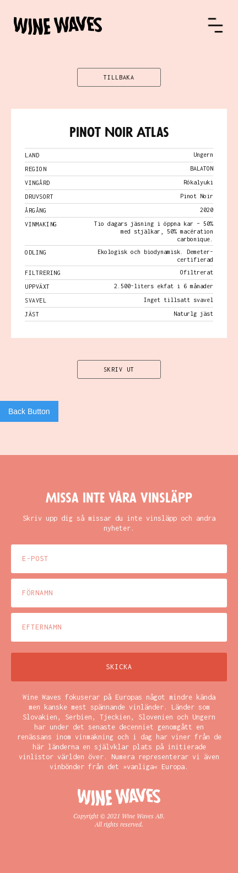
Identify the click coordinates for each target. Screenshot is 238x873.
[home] (110, 26)
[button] (215, 25)
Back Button (29, 411)
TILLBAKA (119, 77)
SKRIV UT (119, 369)
